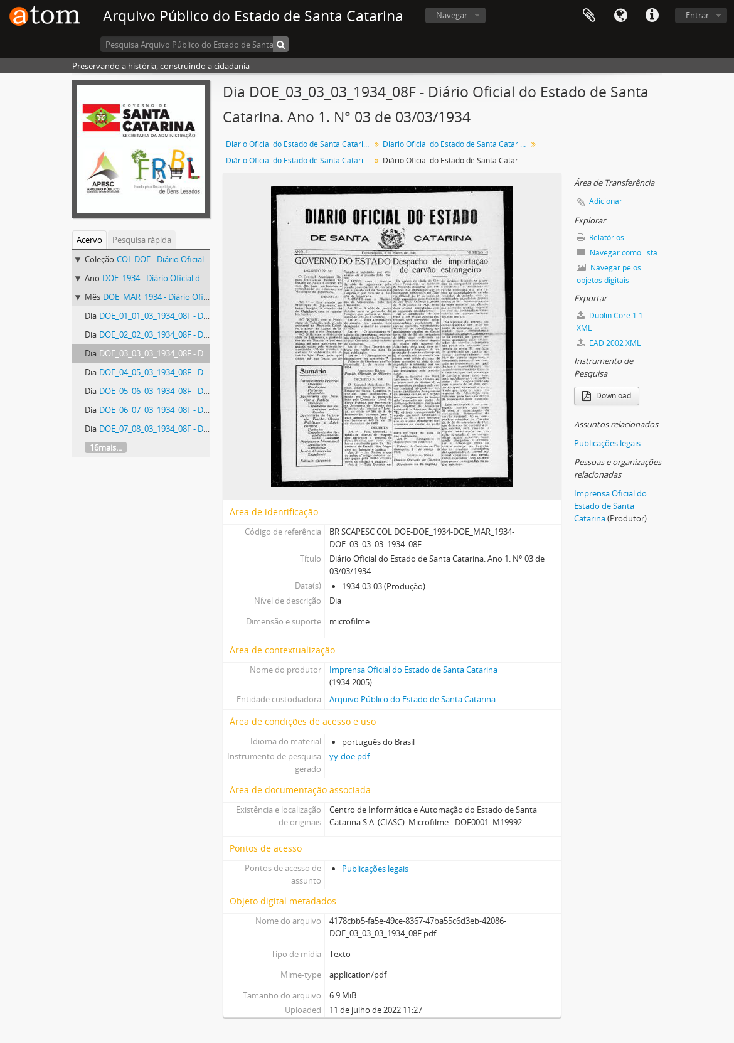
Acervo (89, 239)
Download (606, 395)
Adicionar (605, 201)
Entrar (697, 15)
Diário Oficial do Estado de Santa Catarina (299, 144)
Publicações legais (375, 868)
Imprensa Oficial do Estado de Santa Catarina (413, 669)
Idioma (620, 15)
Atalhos (652, 15)
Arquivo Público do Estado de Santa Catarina (412, 699)
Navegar (451, 15)
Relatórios (600, 237)
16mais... (106, 447)
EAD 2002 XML (609, 343)
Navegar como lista (617, 252)
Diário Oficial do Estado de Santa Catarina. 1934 (456, 144)
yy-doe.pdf (349, 756)
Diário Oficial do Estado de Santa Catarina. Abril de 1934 (299, 160)
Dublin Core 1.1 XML (610, 321)
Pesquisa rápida (141, 239)
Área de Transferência (589, 15)
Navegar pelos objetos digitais (609, 274)
